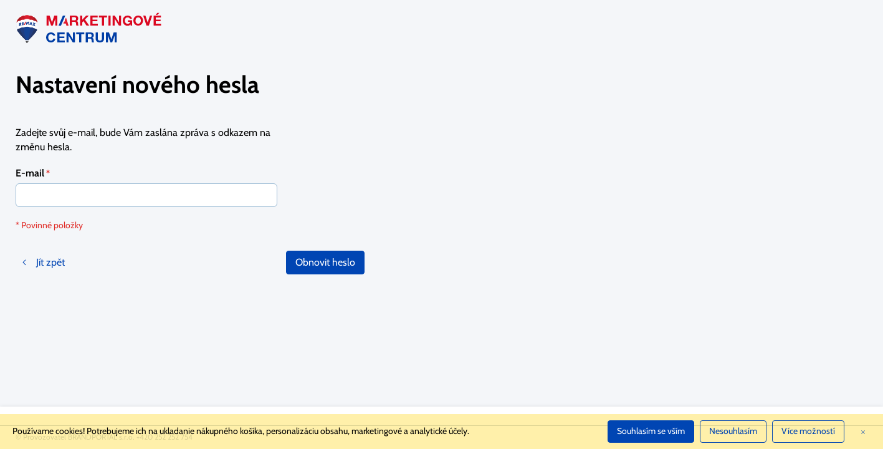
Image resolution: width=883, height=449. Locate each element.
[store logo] (90, 27)
